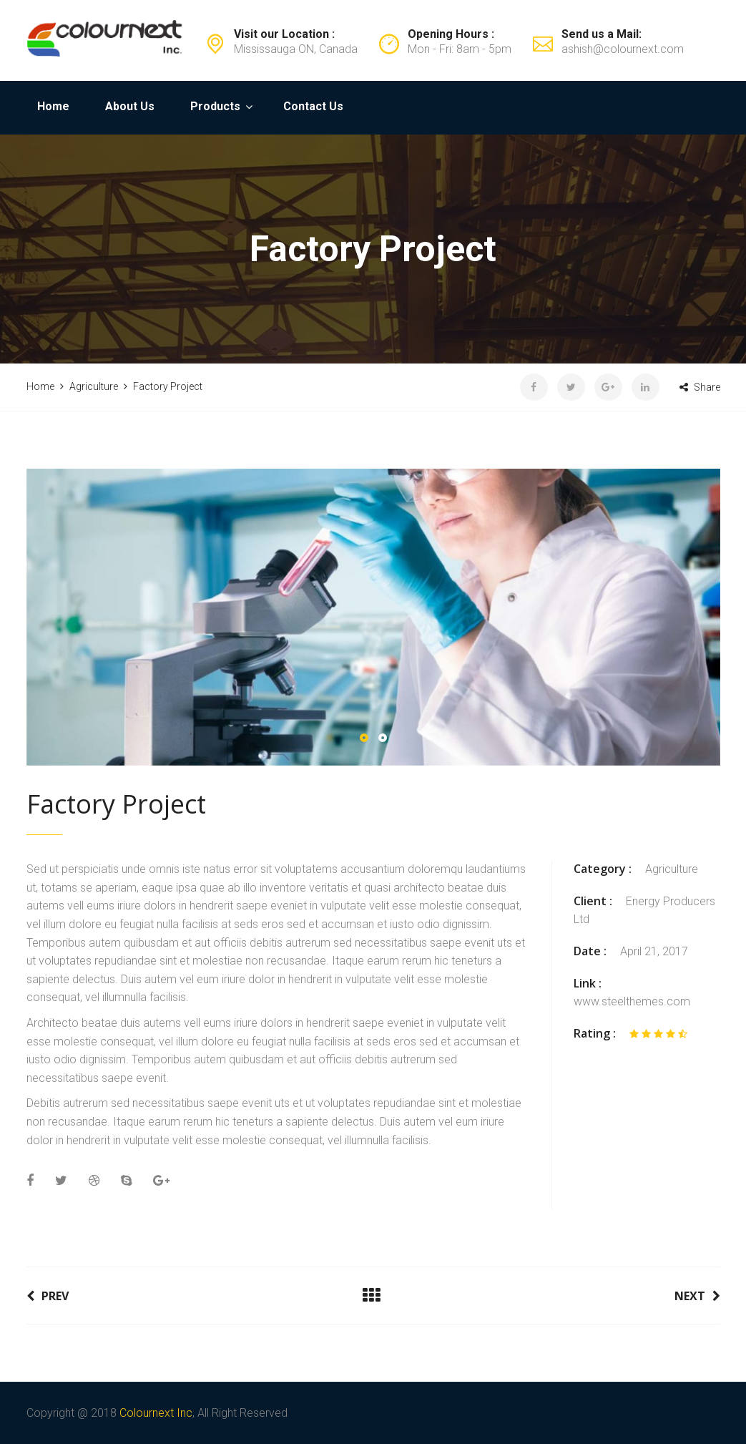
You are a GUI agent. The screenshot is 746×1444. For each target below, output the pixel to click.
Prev (47, 1296)
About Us (129, 106)
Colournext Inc (155, 1413)
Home (53, 106)
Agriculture (671, 869)
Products (215, 106)
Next (697, 1296)
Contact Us (313, 106)
